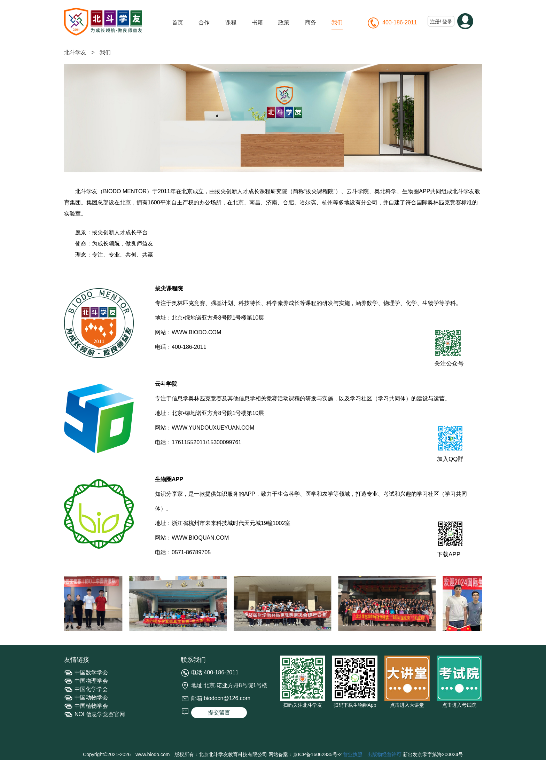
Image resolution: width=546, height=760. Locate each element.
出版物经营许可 (384, 754)
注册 (435, 21)
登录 (447, 21)
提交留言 (219, 712)
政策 (283, 22)
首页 (177, 22)
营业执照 (352, 754)
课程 (230, 22)
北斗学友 (75, 52)
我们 (337, 22)
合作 (204, 22)
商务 (310, 22)
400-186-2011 (399, 22)
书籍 (257, 22)
